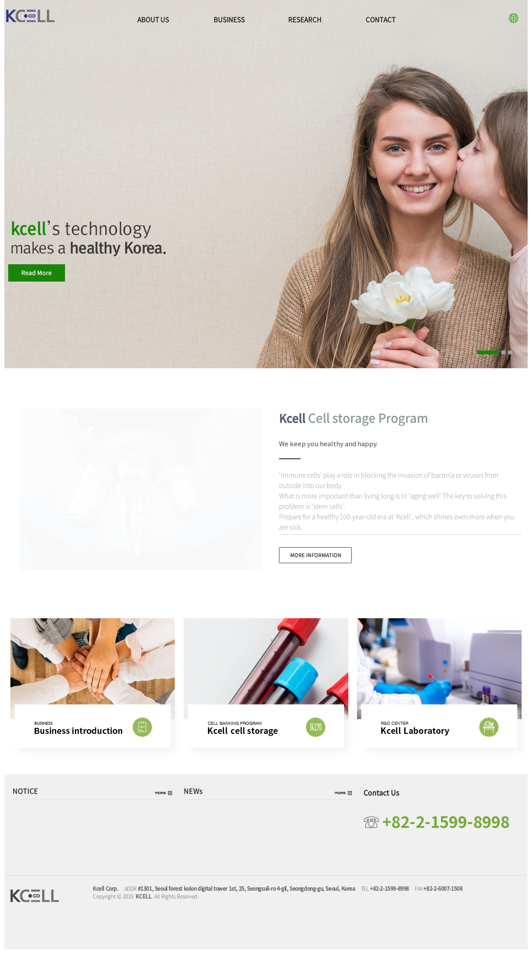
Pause (521, 351)
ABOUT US (153, 19)
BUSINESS (229, 19)
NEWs (193, 799)
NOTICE (25, 799)
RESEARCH (304, 19)
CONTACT (381, 19)
